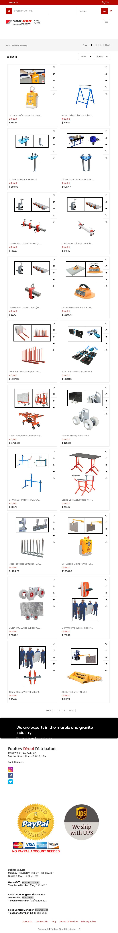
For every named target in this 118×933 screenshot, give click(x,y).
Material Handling (20, 45)
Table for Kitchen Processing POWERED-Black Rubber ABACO (25, 436)
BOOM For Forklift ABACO (74, 692)
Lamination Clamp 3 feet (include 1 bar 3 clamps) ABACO (25, 243)
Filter (12, 57)
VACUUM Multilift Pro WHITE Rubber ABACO (78, 308)
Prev (85, 45)
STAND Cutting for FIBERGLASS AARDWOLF (25, 500)
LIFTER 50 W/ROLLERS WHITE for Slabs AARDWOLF (25, 115)
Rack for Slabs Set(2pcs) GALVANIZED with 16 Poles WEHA (25, 564)
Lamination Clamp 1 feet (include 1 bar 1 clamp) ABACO (25, 308)
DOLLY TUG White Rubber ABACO (25, 628)
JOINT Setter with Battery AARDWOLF (78, 372)
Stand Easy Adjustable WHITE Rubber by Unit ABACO (78, 500)
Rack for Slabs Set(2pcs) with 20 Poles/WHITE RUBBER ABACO (25, 372)
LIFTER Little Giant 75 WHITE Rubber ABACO (78, 564)
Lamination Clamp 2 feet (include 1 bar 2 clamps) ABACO (78, 243)
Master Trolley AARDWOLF (75, 436)
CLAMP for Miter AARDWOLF (23, 179)
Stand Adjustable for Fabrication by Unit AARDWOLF (78, 115)
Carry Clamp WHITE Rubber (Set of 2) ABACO (78, 628)
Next (107, 45)
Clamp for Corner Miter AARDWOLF (78, 179)
